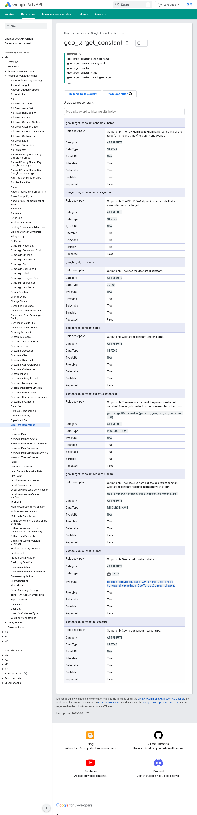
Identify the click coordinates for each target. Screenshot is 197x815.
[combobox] (132, 4)
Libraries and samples (56, 14)
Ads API (27, 4)
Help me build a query (83, 94)
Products (81, 33)
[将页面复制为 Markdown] (139, 43)
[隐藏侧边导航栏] (46, 808)
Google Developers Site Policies (160, 702)
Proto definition (119, 94)
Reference (119, 33)
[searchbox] (26, 26)
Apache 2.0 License (109, 702)
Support (100, 14)
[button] (25, 57)
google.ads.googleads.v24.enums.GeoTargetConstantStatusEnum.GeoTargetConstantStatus (141, 583)
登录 (189, 4)
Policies (83, 14)
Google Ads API (100, 33)
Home (67, 33)
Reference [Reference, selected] (28, 14)
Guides (9, 14)
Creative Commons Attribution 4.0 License (161, 698)
